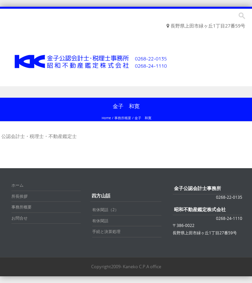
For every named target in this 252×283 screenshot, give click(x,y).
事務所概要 (122, 118)
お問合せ (19, 218)
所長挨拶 (19, 196)
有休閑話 (100, 220)
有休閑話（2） (105, 209)
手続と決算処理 (106, 231)
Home (106, 118)
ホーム (17, 185)
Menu (126, 92)
